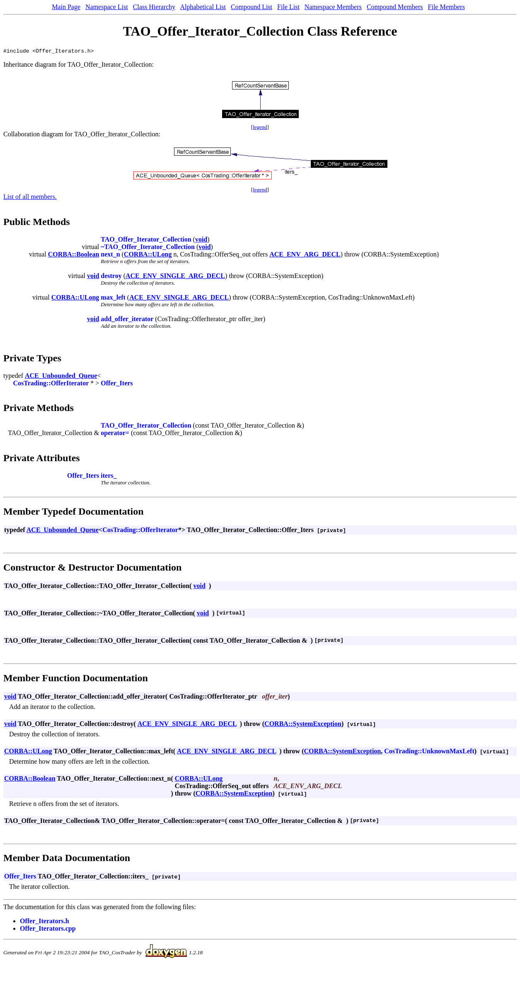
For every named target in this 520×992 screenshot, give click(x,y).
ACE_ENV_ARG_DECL (305, 255)
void (201, 240)
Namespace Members (333, 6)
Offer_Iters (117, 384)
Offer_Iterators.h (44, 922)
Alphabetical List (203, 6)
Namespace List (106, 6)
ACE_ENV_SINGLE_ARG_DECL (175, 277)
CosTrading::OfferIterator (51, 384)
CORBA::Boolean (73, 255)
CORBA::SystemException (302, 724)
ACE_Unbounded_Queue (61, 376)
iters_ (108, 476)
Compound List (251, 6)
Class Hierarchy (154, 6)
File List (288, 6)
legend (260, 128)
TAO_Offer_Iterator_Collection (146, 240)
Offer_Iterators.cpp (48, 929)
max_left (113, 298)
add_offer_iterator (127, 320)
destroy (111, 277)
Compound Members (395, 6)
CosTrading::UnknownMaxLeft (429, 752)
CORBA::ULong (148, 255)
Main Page (66, 6)
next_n (110, 255)
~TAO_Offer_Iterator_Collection (148, 248)
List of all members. (30, 197)
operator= (115, 434)
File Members (446, 6)
